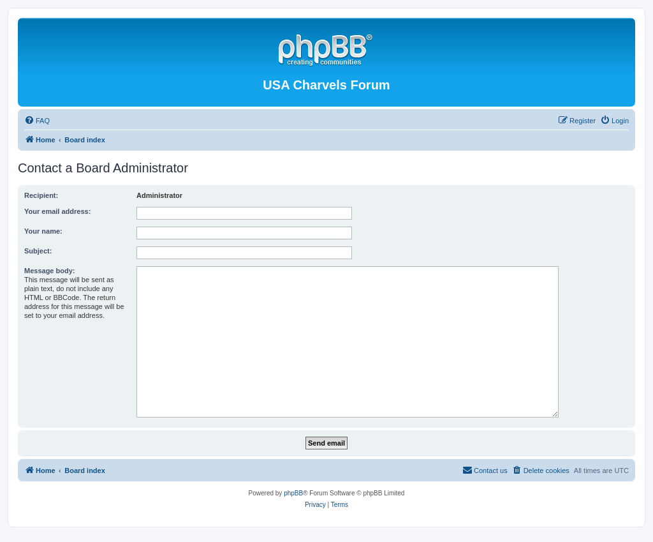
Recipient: (41, 195)
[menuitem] (37, 120)
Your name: (43, 231)
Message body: (49, 271)
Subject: (38, 251)
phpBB (293, 493)
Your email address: (57, 211)
